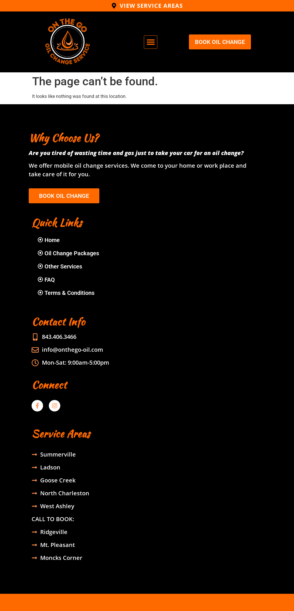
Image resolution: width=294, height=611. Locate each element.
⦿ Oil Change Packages (68, 253)
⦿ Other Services (59, 266)
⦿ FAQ (46, 279)
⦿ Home (48, 240)
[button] (150, 42)
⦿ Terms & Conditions (65, 292)
